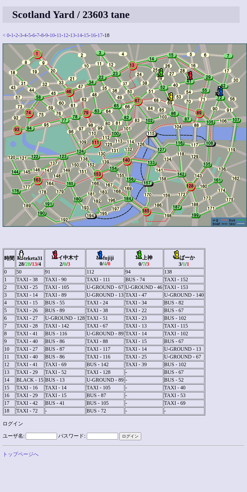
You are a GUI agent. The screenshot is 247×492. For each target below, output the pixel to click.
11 (59, 35)
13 (72, 35)
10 (52, 35)
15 (86, 35)
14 (79, 35)
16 (93, 35)
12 (65, 35)
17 (100, 35)
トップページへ (21, 454)
